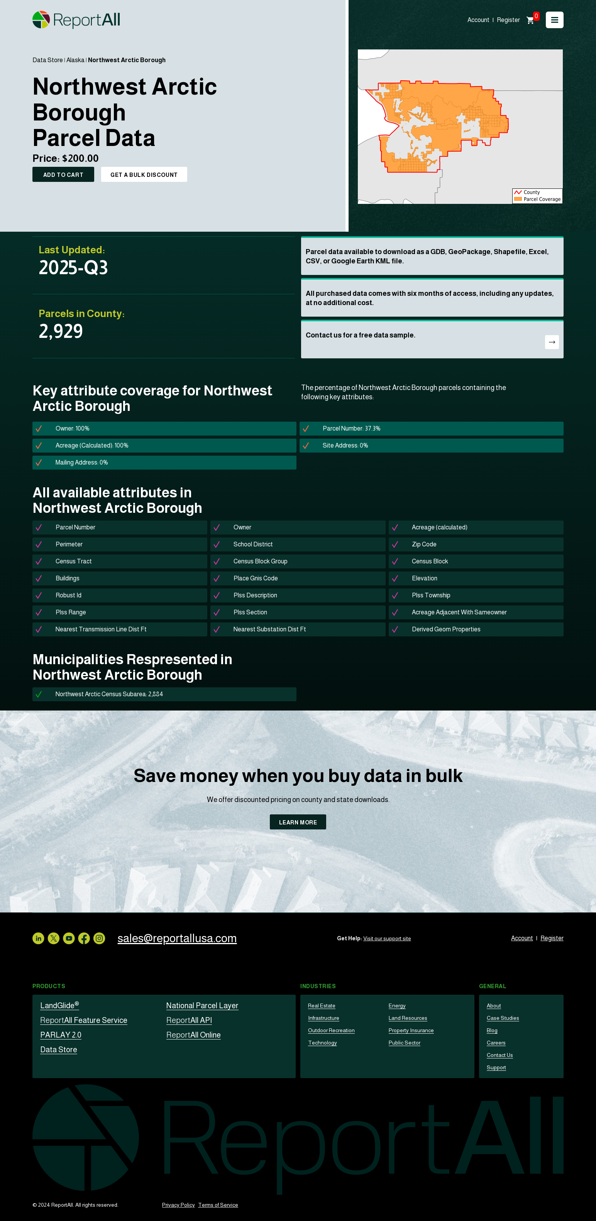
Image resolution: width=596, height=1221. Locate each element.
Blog (492, 1030)
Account (478, 20)
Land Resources (408, 1018)
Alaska (75, 60)
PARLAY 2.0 (60, 1035)
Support (496, 1067)
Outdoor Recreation (331, 1030)
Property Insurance (411, 1030)
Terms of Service (218, 1205)
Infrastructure (323, 1018)
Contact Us (500, 1055)
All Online (193, 1035)
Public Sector (404, 1043)
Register (508, 20)
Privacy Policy (178, 1205)
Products (48, 986)
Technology (322, 1043)
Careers (496, 1043)
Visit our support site (387, 938)
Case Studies (503, 1018)
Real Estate (321, 1005)
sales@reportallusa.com (177, 938)
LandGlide (59, 1005)
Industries (318, 986)
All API (189, 1020)
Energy (397, 1005)
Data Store (47, 60)
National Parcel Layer (202, 1005)
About (494, 1005)
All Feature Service (83, 1020)
